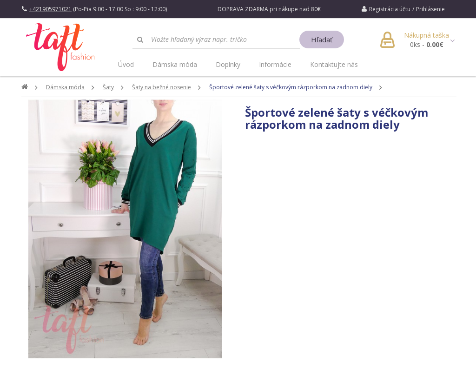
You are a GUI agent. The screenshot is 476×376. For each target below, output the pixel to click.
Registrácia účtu (389, 9)
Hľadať (321, 39)
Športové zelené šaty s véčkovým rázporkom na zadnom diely (290, 87)
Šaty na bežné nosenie (161, 87)
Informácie (275, 64)
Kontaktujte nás (334, 64)
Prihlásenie (430, 9)
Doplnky (228, 64)
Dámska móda (174, 64)
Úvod (126, 64)
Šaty (108, 87)
